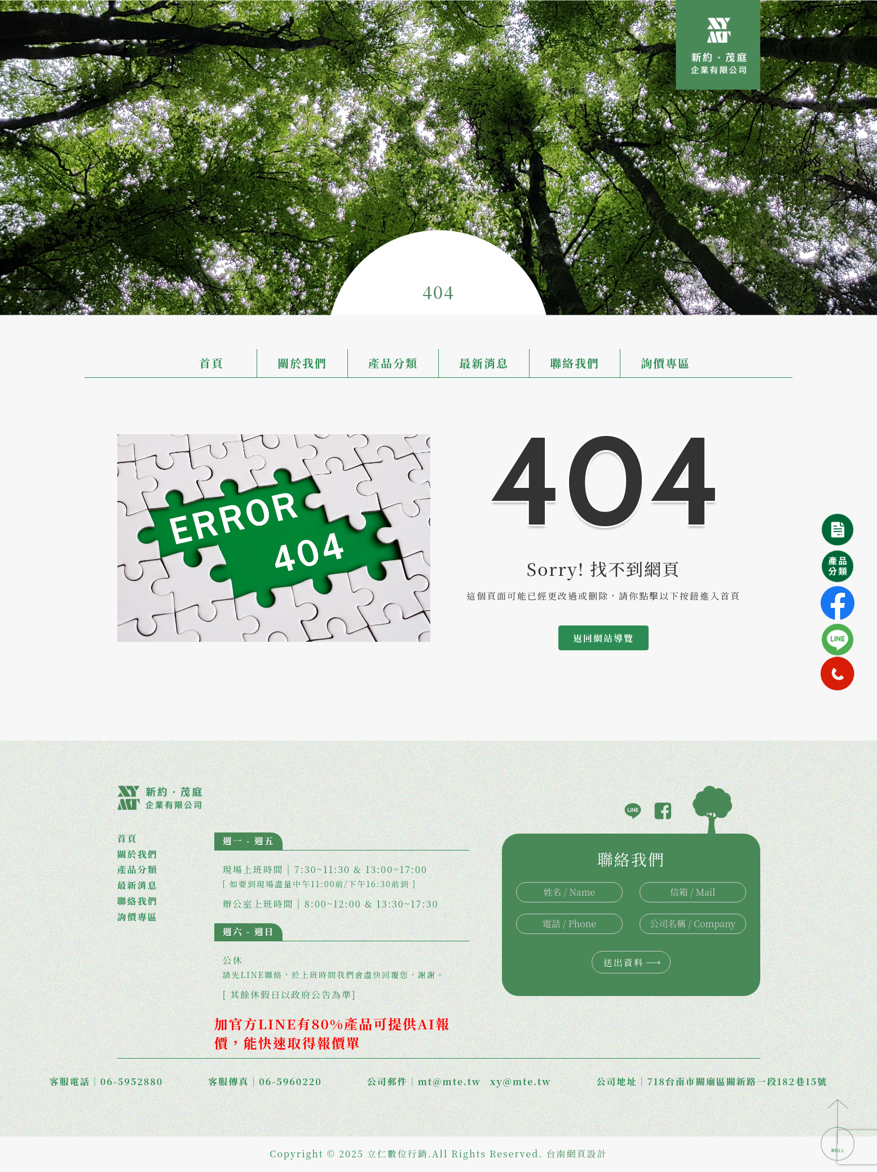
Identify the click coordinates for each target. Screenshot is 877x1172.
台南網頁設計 (577, 1153)
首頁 (211, 363)
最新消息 (484, 363)
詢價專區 (665, 363)
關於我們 (302, 363)
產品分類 (393, 363)
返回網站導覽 (603, 638)
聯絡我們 (575, 363)
